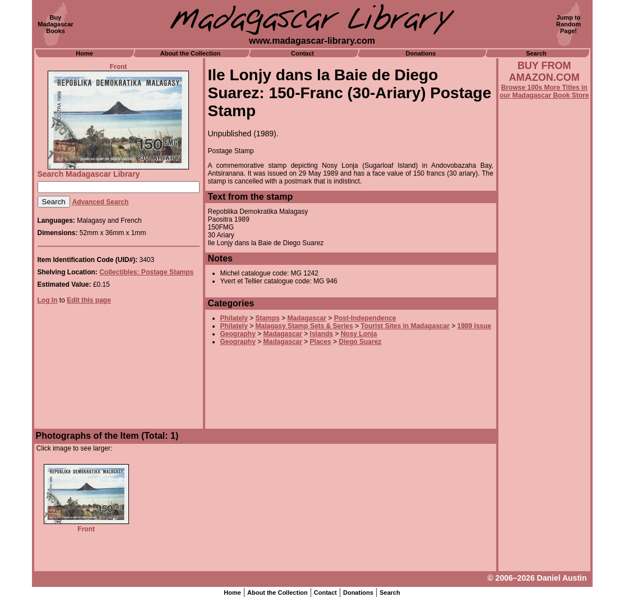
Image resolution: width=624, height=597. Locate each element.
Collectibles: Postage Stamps (146, 272)
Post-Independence (365, 318)
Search (536, 53)
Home (84, 53)
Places (320, 342)
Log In (48, 300)
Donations (421, 53)
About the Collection (190, 53)
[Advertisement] (544, 402)
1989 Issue (474, 326)
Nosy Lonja (359, 334)
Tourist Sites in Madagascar (405, 326)
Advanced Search (100, 202)
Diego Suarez (360, 342)
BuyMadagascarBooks (55, 24)
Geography (238, 334)
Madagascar (307, 318)
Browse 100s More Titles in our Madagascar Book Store (544, 91)
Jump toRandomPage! (568, 24)
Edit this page (89, 300)
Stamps (268, 318)
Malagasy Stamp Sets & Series (304, 326)
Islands (321, 334)
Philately (234, 318)
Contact (302, 53)
